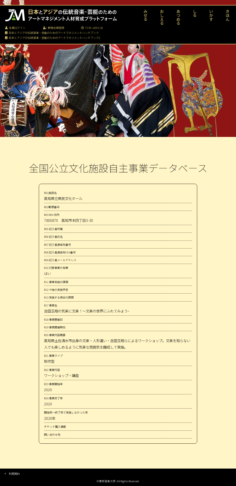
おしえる (162, 17)
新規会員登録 (53, 28)
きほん (228, 15)
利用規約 (14, 474)
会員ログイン (15, 28)
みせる (145, 15)
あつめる (178, 17)
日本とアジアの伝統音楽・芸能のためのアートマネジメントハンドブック (52, 33)
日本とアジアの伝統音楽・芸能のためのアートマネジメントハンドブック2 (52, 38)
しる (195, 13)
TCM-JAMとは (92, 28)
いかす (211, 15)
